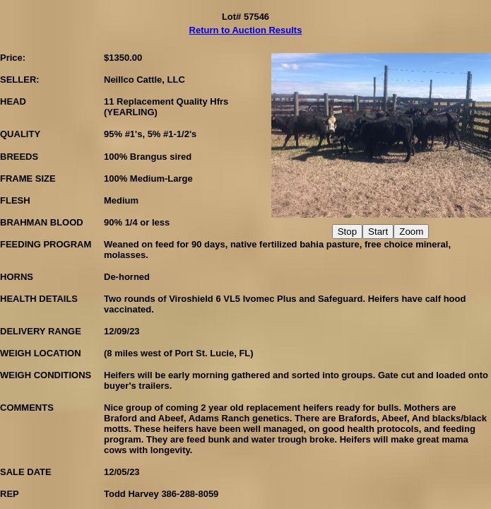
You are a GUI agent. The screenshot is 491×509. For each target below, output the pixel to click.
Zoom (411, 231)
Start (378, 231)
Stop (347, 231)
